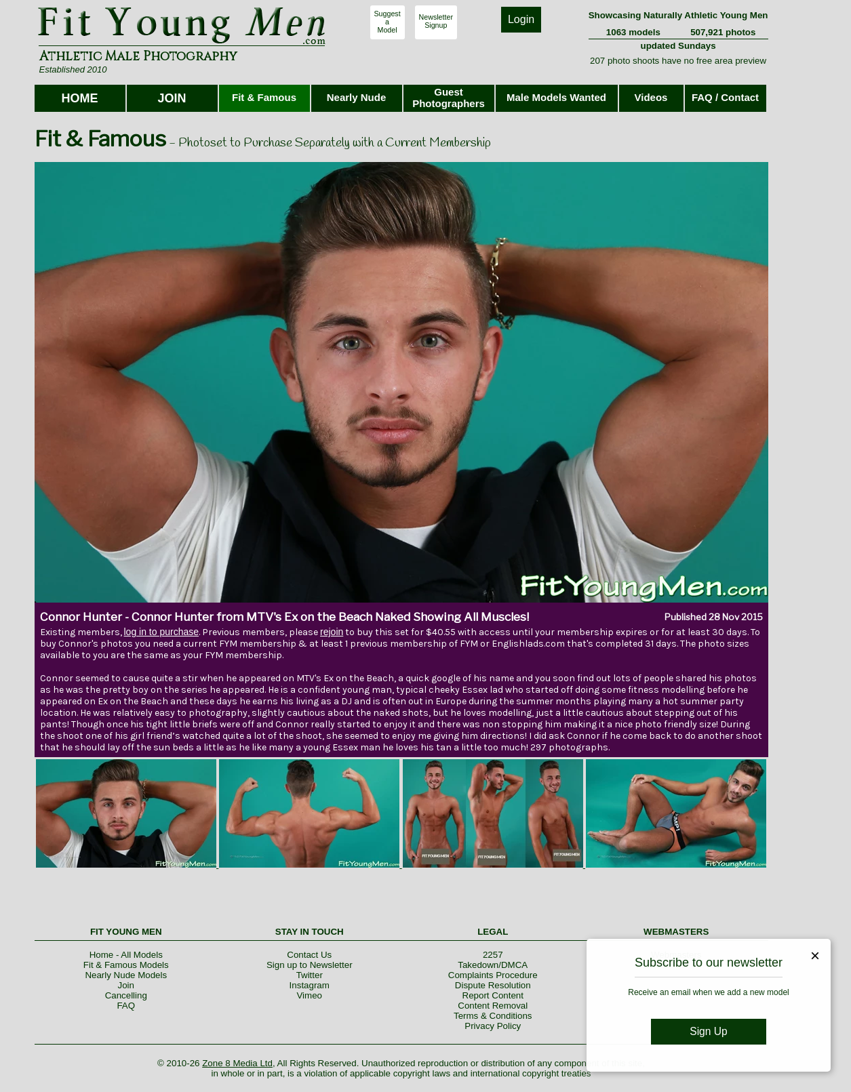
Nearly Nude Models (126, 975)
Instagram (310, 985)
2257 (493, 955)
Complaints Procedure (493, 975)
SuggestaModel (387, 21)
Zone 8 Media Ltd (237, 1063)
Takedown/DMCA (493, 965)
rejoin (331, 631)
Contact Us (309, 955)
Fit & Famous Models (126, 965)
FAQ (126, 1005)
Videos (651, 97)
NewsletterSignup (436, 21)
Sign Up (708, 1031)
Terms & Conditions (493, 1016)
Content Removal (493, 1005)
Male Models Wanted (556, 97)
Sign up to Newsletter (309, 965)
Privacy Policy (492, 1026)
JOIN (171, 98)
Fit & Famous (264, 97)
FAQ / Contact (725, 97)
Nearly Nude (357, 97)
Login (521, 19)
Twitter (309, 975)
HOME (80, 98)
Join (126, 985)
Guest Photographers (448, 97)
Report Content (492, 995)
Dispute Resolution (493, 985)
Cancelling (126, 995)
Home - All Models (126, 955)
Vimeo (309, 995)
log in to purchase (161, 631)
